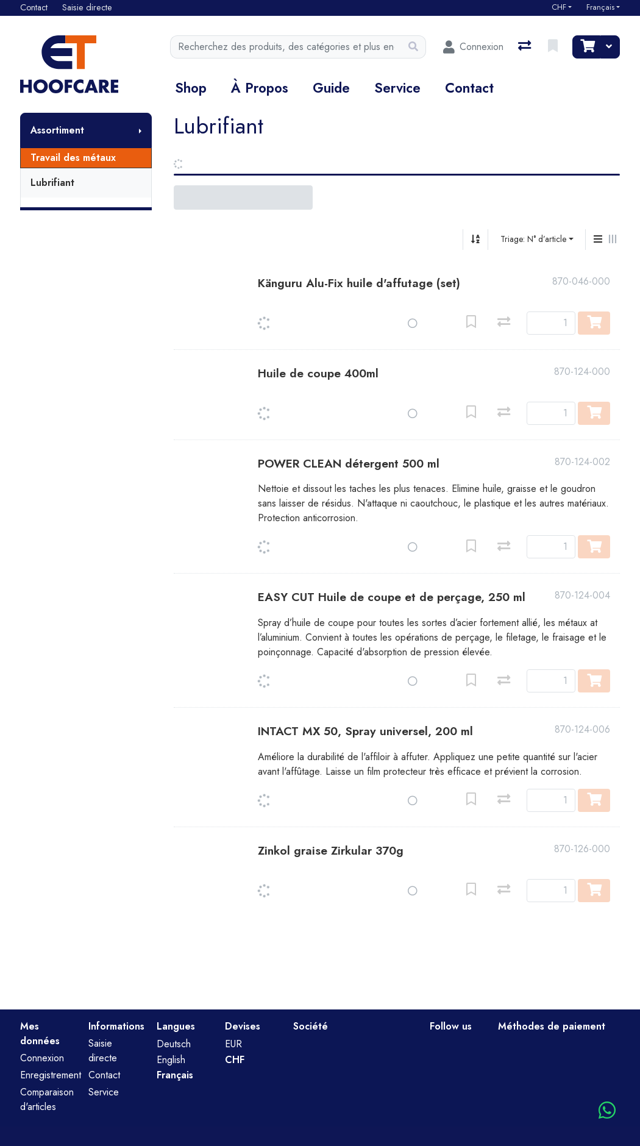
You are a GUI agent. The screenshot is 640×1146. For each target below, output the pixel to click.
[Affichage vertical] (598, 239)
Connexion (42, 1058)
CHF (559, 7)
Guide (331, 88)
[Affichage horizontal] (612, 239)
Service (397, 88)
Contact (469, 88)
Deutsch (174, 1044)
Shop (191, 88)
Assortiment (57, 130)
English (171, 1060)
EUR (233, 1044)
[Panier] (586, 47)
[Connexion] (473, 47)
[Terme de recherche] (286, 47)
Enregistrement (50, 1075)
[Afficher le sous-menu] (140, 130)
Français (600, 7)
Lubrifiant (52, 183)
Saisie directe (102, 1050)
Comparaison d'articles (47, 1099)
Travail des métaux (73, 158)
